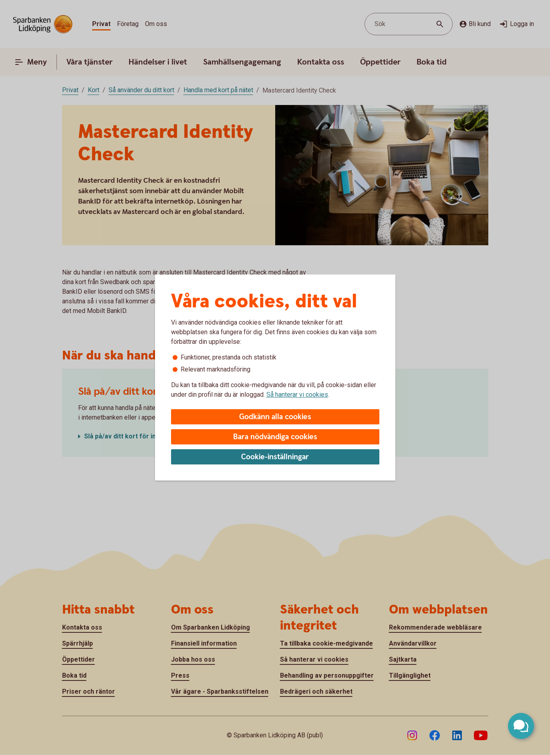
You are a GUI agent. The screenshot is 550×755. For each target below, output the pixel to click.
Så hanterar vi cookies (297, 394)
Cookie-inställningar (275, 457)
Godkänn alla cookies (275, 417)
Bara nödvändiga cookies (275, 437)
